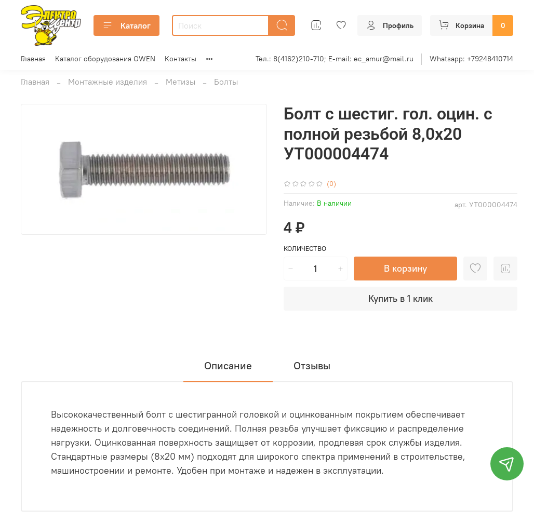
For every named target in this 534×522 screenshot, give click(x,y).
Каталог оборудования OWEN (105, 58)
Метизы (180, 81)
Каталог (126, 25)
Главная (33, 58)
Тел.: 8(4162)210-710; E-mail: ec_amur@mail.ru (334, 58)
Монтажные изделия (107, 81)
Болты (226, 81)
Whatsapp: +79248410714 (471, 58)
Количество (305, 248)
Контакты (180, 58)
